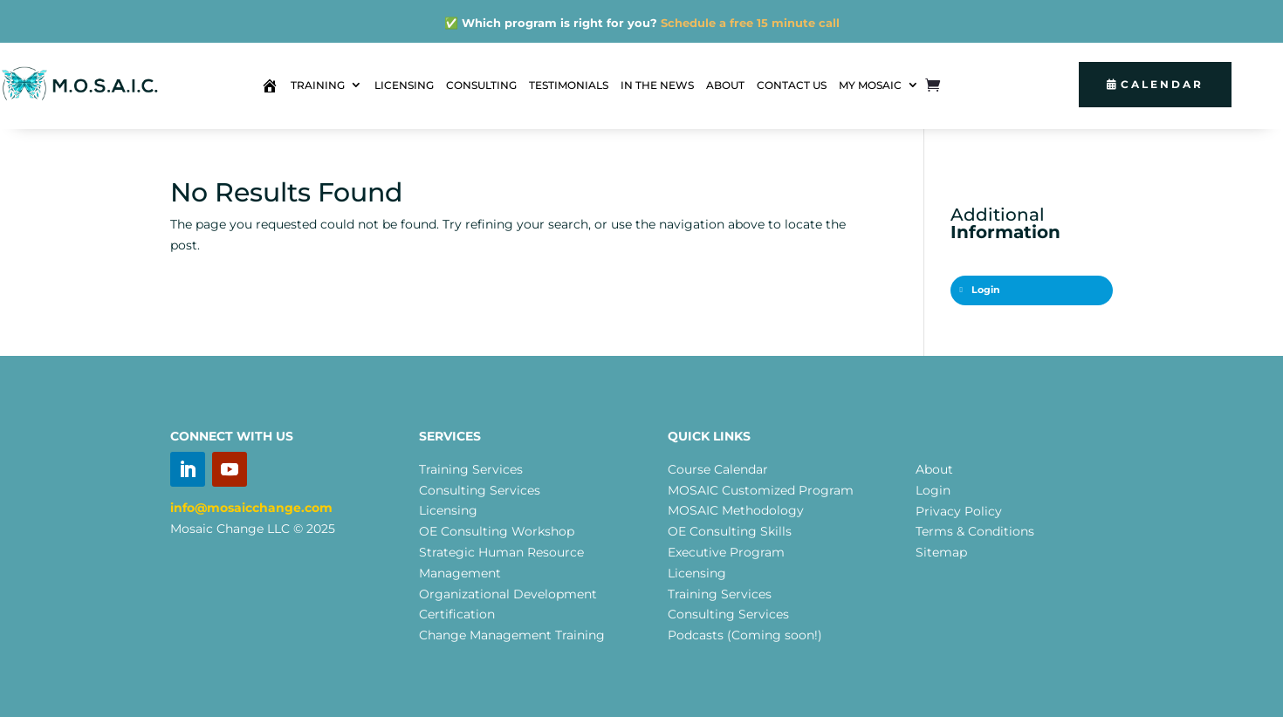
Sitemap (941, 552)
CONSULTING (481, 85)
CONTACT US (792, 85)
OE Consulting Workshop (496, 531)
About (934, 469)
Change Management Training (512, 635)
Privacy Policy (959, 511)
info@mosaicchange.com (251, 508)
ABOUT (725, 85)
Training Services (471, 469)
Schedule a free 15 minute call (750, 23)
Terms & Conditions (975, 531)
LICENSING (404, 85)
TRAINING (318, 85)
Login (980, 290)
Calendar (1162, 84)
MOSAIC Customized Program (761, 490)
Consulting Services (479, 490)
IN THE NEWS (657, 85)
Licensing (448, 510)
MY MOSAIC (870, 85)
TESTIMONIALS (568, 85)
